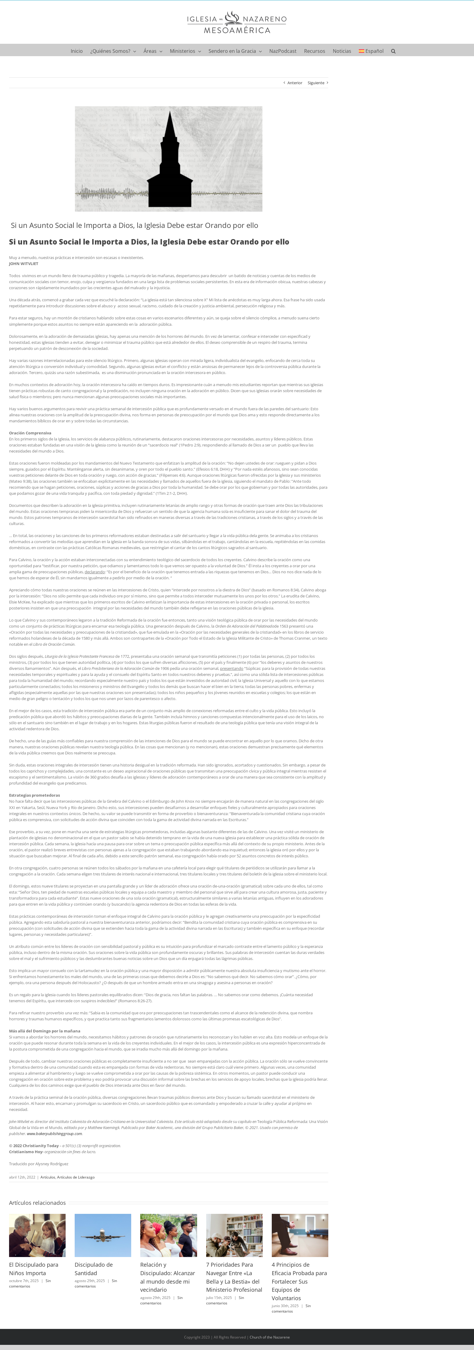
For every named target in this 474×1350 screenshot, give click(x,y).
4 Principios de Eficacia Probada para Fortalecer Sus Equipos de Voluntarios (299, 1281)
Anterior (294, 82)
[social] (168, 159)
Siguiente (316, 82)
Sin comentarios (30, 1283)
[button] (393, 50)
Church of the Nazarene (270, 1337)
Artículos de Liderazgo (76, 1177)
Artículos (48, 1177)
